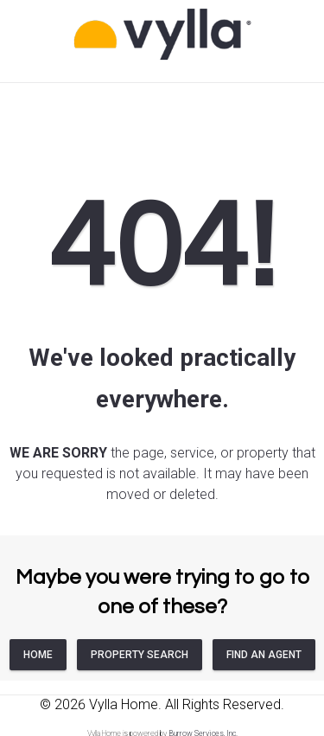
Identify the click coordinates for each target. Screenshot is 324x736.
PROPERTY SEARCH (139, 655)
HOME (38, 655)
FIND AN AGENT (264, 655)
